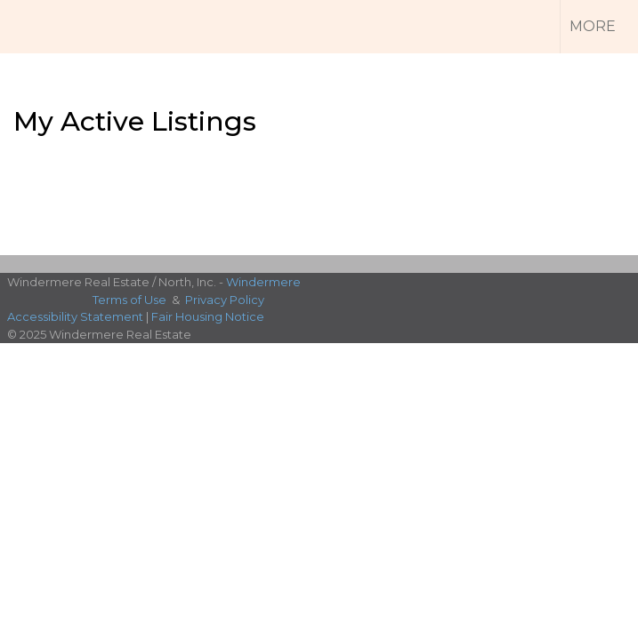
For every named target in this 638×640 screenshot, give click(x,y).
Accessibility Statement (75, 316)
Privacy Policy (224, 299)
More (592, 26)
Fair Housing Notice (207, 316)
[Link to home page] (44, 26)
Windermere (263, 282)
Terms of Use (129, 299)
